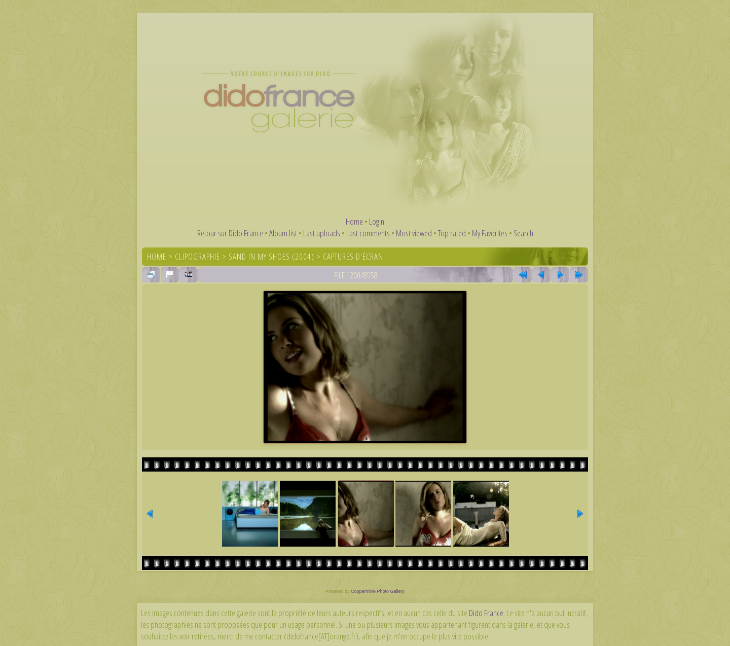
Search (523, 233)
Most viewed (414, 233)
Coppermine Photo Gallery (378, 591)
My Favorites (489, 233)
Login (376, 221)
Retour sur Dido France (230, 233)
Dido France (486, 613)
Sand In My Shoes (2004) (271, 256)
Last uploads (321, 233)
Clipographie (197, 256)
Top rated (452, 233)
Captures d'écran (353, 256)
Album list (283, 233)
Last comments (368, 233)
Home (354, 221)
